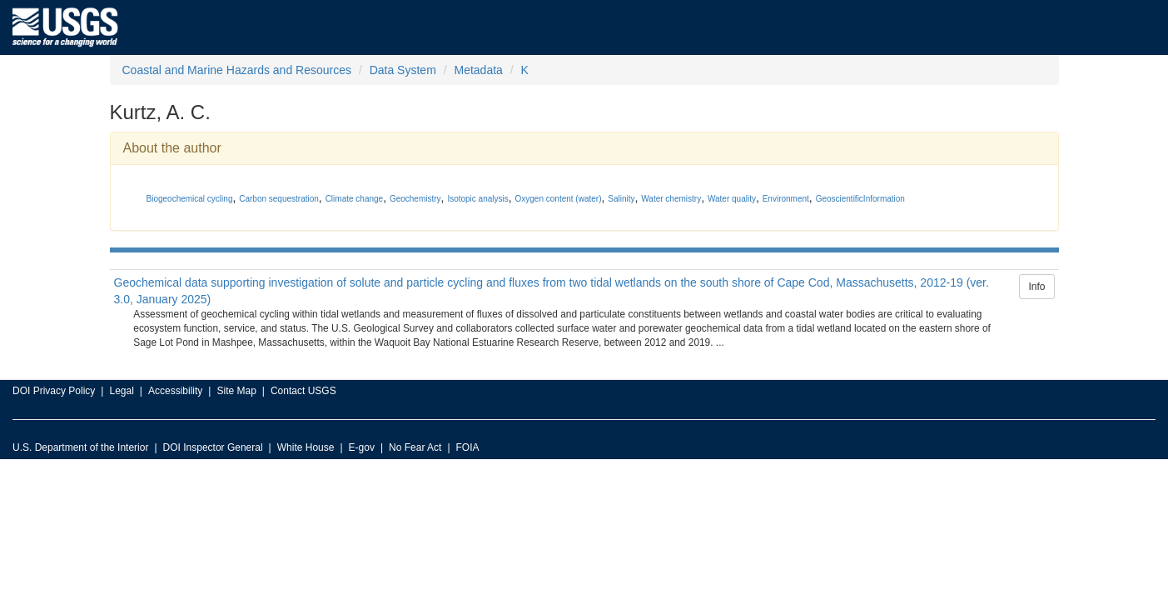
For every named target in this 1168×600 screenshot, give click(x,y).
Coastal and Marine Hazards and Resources (236, 70)
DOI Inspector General (213, 447)
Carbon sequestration (279, 198)
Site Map (236, 391)
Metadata (478, 70)
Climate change (354, 198)
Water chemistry (671, 198)
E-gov (362, 447)
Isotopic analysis (477, 198)
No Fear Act (415, 447)
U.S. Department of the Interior (80, 447)
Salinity (621, 198)
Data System (403, 70)
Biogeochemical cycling (190, 198)
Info (1036, 286)
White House (306, 447)
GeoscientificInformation (860, 198)
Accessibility (175, 391)
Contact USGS (303, 391)
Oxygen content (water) (558, 198)
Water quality (732, 198)
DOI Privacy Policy (53, 391)
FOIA (468, 447)
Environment (786, 198)
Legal (121, 391)
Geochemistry (415, 198)
